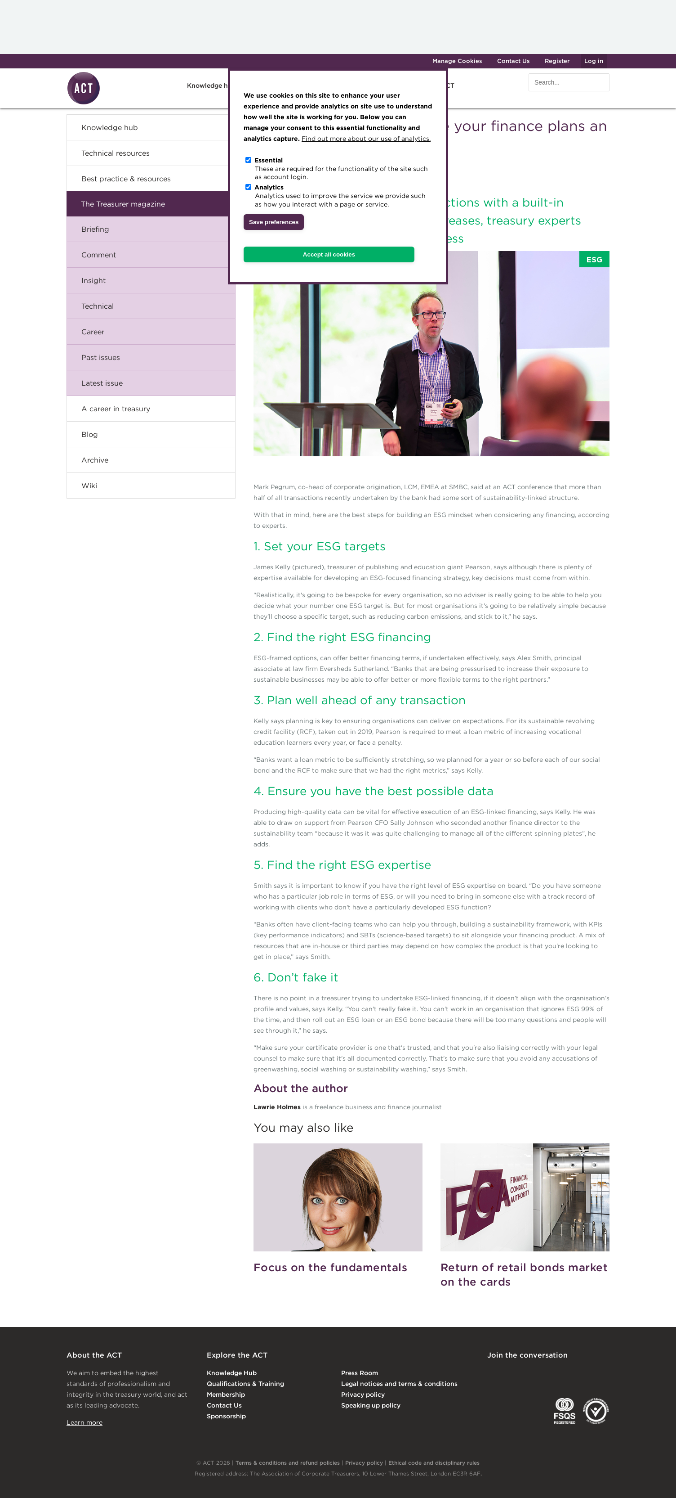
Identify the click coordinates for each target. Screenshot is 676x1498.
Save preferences (273, 222)
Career (92, 331)
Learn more (84, 1422)
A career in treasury (115, 408)
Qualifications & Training (245, 1384)
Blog (89, 434)
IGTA (534, 1411)
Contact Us (513, 61)
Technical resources (115, 152)
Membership (226, 1394)
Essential (268, 160)
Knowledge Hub (232, 1373)
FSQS (564, 1411)
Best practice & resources (126, 178)
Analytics (269, 187)
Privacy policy (363, 1394)
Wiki (89, 485)
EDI (596, 1411)
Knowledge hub (211, 85)
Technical (97, 305)
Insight (93, 280)
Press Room (359, 1373)
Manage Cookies (457, 61)
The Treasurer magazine (123, 203)
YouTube (603, 1374)
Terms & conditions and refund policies (288, 1462)
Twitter (530, 1374)
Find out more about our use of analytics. (366, 139)
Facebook (566, 1374)
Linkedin (493, 1374)
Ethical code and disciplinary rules (434, 1462)
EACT (500, 1411)
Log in (593, 61)
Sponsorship (226, 1416)
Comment (98, 254)
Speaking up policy (370, 1405)
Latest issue (102, 382)
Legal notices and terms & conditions (399, 1384)
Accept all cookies (329, 254)
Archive (94, 459)
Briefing (95, 229)
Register (557, 61)
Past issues (100, 357)
